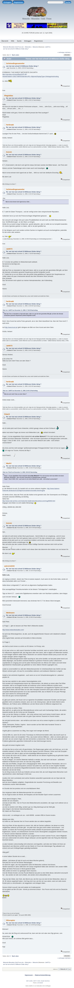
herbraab (10, 125)
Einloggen (7, 2)
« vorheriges (61, 52)
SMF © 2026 (36, 981)
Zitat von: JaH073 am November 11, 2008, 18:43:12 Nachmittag (20, 390)
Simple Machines (45, 981)
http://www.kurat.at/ (11, 327)
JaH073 (47, 47)
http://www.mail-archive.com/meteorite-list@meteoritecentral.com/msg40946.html (28, 501)
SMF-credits (29, 981)
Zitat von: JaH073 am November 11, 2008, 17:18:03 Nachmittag (20, 310)
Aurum (9, 152)
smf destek (40, 982)
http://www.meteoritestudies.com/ (13, 630)
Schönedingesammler (15, 63)
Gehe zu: (55, 969)
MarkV (9, 463)
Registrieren (18, 2)
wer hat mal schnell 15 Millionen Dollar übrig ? (22, 66)
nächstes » (68, 52)
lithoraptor (10, 920)
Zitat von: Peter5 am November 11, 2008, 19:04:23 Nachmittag (20, 472)
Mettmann (10, 613)
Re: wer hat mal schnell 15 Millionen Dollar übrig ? (23, 98)
